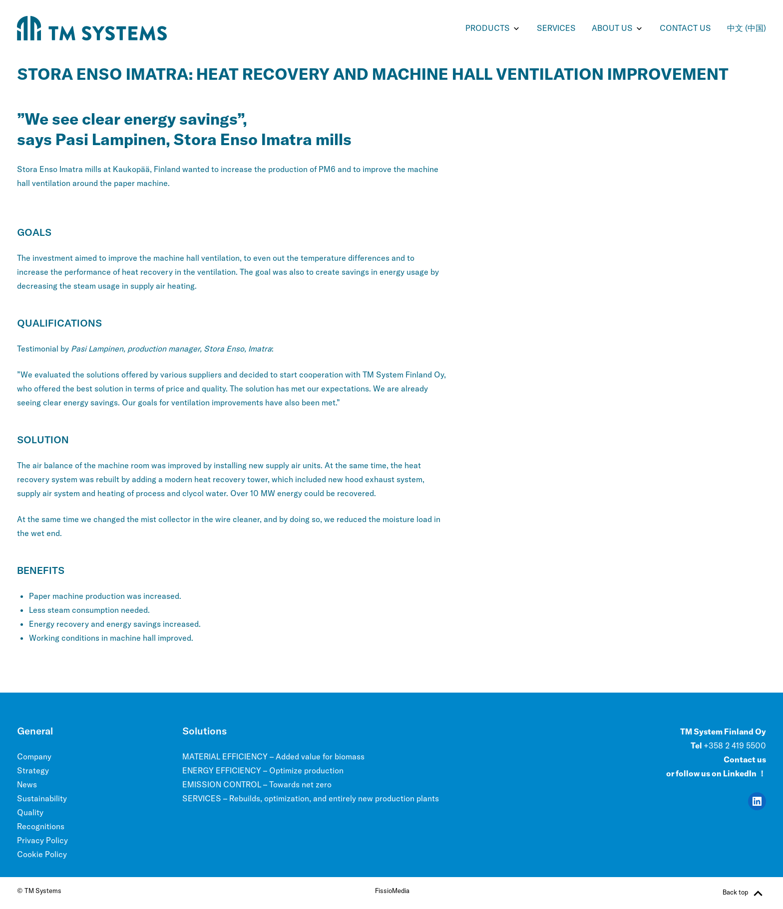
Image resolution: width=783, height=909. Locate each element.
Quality (30, 812)
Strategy (33, 770)
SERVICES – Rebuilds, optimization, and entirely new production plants (310, 798)
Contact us (685, 28)
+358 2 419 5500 (735, 745)
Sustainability (42, 798)
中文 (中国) (746, 28)
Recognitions (40, 826)
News (27, 784)
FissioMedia (392, 891)
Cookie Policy (42, 854)
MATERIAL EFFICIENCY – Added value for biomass (273, 756)
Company (34, 756)
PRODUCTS (487, 28)
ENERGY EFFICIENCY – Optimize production (263, 770)
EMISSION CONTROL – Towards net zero (257, 784)
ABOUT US (612, 28)
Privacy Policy (42, 840)
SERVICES (556, 28)
